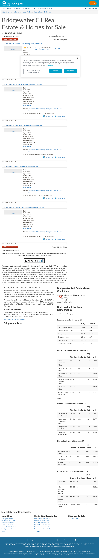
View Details (56, 48)
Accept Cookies (70, 70)
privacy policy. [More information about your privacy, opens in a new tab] (49, 65)
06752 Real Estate (73, 519)
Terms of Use (43, 540)
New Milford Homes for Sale (42, 523)
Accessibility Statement (65, 540)
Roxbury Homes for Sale (41, 521)
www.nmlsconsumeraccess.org (11, 553)
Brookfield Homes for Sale (42, 525)
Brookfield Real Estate (7, 523)
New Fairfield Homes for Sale (43, 529)
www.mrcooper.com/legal (44, 553)
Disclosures (53, 540)
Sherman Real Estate (7, 525)
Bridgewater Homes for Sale (42, 519)
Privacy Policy (32, 540)
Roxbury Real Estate (7, 519)
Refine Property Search (10, 39)
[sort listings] (61, 36)
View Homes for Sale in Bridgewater (14, 319)
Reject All (55, 70)
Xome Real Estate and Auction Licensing (16, 543)
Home (24, 540)
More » (59, 398)
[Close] (77, 58)
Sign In (93, 3)
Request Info (48, 116)
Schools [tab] (61, 314)
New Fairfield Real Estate (8, 527)
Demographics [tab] (71, 314)
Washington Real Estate (8, 529)
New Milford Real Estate (8, 521)
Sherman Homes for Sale (41, 527)
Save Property (59, 116)
